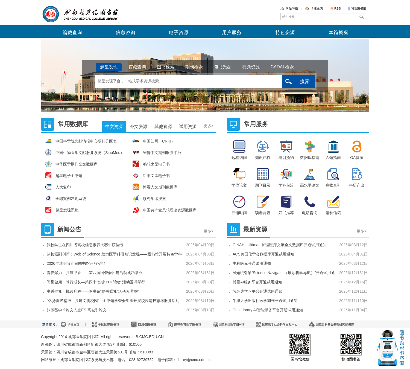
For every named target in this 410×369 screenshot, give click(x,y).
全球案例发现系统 (65, 198)
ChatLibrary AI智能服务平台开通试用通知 (268, 310)
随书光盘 (222, 67)
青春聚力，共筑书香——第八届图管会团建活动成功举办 (94, 273)
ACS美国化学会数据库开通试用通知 (263, 254)
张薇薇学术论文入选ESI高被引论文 (77, 310)
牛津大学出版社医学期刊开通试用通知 (265, 300)
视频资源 (251, 67)
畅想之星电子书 (151, 164)
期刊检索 (194, 67)
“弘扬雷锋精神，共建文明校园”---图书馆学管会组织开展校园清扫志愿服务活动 (113, 300)
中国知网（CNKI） (154, 141)
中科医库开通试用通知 (252, 263)
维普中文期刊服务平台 (157, 152)
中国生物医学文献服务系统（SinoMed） (84, 152)
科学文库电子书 (151, 175)
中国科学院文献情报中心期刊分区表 (81, 141)
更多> (209, 120)
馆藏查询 (137, 67)
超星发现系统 (61, 210)
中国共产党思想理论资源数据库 (165, 210)
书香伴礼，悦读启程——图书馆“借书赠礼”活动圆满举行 (94, 291)
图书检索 (165, 67)
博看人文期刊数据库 (155, 187)
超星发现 (109, 67)
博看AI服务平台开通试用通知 (257, 282)
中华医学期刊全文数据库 (71, 164)
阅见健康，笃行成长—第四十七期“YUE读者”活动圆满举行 (96, 282)
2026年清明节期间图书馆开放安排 (76, 263)
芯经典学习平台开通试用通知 (257, 291)
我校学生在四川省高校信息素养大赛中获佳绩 (85, 245)
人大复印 (58, 187)
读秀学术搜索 (149, 198)
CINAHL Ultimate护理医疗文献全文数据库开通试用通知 (280, 245)
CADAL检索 (282, 67)
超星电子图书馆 (63, 175)
